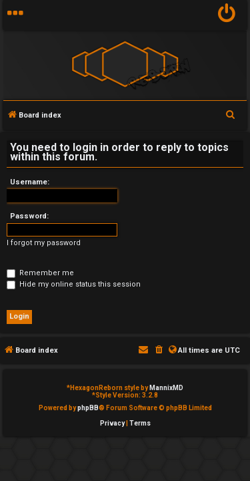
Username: (29, 182)
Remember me (40, 273)
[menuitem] (227, 15)
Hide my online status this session (74, 284)
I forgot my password (44, 242)
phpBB (88, 408)
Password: (29, 216)
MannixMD (166, 387)
